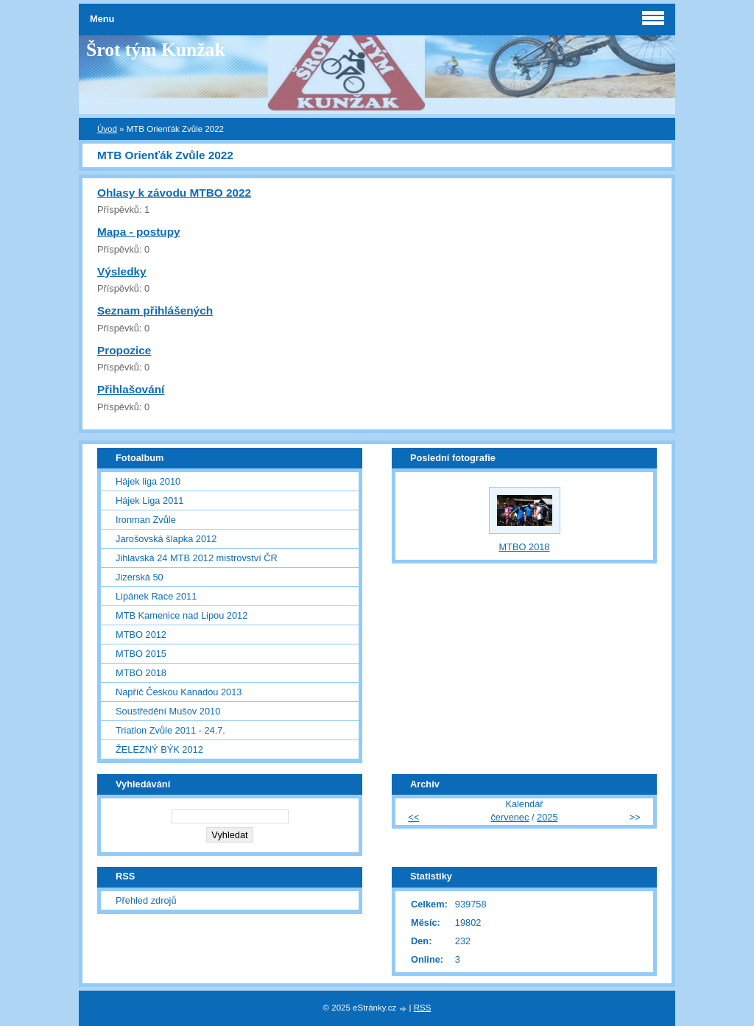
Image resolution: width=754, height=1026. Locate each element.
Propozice (124, 350)
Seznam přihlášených (155, 310)
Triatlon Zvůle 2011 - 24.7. (170, 730)
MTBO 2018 (141, 672)
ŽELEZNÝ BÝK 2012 (159, 749)
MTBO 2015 (141, 653)
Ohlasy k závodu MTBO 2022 (174, 192)
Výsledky (122, 271)
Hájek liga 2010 (148, 481)
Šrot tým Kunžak (155, 49)
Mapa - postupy (138, 231)
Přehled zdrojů (146, 900)
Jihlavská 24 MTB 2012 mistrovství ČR (197, 557)
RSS (422, 1007)
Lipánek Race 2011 (156, 596)
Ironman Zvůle (146, 519)
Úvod (107, 128)
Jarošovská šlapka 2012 (166, 538)
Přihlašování (130, 389)
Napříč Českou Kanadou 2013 (179, 692)
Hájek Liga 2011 (150, 500)
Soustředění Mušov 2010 (168, 711)
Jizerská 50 (139, 577)
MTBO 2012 (141, 634)
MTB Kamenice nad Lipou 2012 (181, 615)
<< (413, 817)
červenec (509, 817)
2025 (547, 817)
